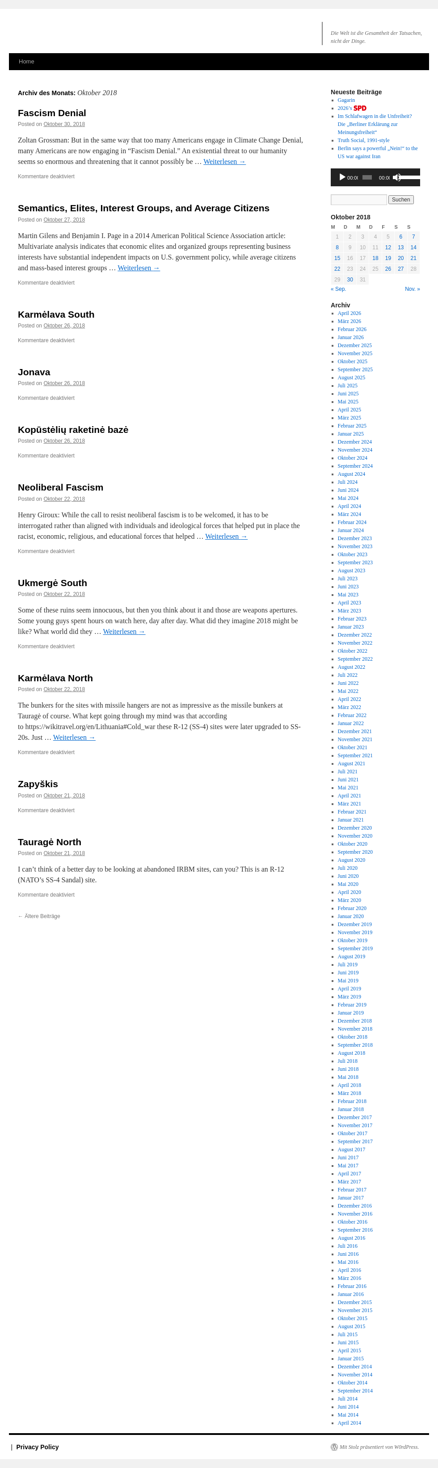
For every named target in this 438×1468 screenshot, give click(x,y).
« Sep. (338, 289)
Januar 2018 (351, 1109)
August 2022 (352, 667)
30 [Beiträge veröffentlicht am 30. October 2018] (350, 280)
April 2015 (349, 1350)
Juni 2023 (348, 586)
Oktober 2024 (352, 458)
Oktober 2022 (352, 651)
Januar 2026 (351, 337)
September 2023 (355, 562)
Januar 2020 (351, 916)
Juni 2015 (348, 1342)
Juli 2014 (348, 1399)
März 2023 (349, 611)
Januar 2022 (351, 723)
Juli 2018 (348, 1061)
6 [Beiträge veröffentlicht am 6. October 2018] (400, 237)
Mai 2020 (348, 884)
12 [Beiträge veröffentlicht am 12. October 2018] (388, 247)
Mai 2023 (348, 594)
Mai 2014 (348, 1415)
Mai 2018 (348, 1077)
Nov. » (412, 289)
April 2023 (349, 603)
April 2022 (349, 699)
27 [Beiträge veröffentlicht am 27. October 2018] (401, 269)
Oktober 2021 (352, 747)
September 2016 (355, 1230)
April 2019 (349, 989)
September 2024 (355, 466)
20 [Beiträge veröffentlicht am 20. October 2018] (401, 258)
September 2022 (355, 659)
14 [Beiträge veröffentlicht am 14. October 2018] (414, 247)
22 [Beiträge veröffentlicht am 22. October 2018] (337, 269)
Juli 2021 (348, 771)
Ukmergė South (52, 583)
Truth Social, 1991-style (364, 140)
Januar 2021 (351, 820)
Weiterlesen (224, 161)
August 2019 (352, 956)
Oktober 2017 (352, 1133)
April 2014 (349, 1423)
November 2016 (355, 1214)
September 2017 (355, 1141)
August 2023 (352, 570)
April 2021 (349, 796)
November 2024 (355, 450)
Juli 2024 (348, 482)
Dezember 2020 (355, 828)
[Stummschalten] (396, 177)
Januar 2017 (351, 1198)
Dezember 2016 (355, 1206)
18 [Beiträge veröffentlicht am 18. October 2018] (375, 258)
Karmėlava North (55, 678)
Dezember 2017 (355, 1117)
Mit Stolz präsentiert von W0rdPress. (379, 1447)
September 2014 (355, 1391)
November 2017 (355, 1125)
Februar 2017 (352, 1190)
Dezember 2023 (355, 538)
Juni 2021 (348, 779)
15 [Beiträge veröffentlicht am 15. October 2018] (337, 258)
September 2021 (355, 755)
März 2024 (349, 514)
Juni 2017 (348, 1157)
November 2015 (355, 1310)
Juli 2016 (348, 1246)
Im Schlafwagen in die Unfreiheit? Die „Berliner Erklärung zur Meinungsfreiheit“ (375, 124)
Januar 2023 (351, 627)
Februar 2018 (352, 1101)
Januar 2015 (351, 1358)
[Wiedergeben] (342, 177)
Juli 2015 (348, 1334)
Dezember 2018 (355, 1021)
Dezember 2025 (355, 345)
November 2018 (355, 1029)
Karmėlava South (56, 314)
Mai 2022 (348, 691)
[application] (375, 177)
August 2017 (352, 1149)
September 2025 (355, 369)
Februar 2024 (352, 522)
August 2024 (352, 474)
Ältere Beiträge (39, 916)
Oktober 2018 (352, 1037)
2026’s (352, 108)
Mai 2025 (348, 401)
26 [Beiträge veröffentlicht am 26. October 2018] (388, 269)
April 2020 (349, 892)
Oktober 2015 (352, 1318)
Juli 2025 (348, 385)
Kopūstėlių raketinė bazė (73, 429)
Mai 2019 (348, 980)
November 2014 (355, 1375)
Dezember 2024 (355, 442)
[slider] (367, 177)
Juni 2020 (348, 876)
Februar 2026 (352, 329)
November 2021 (355, 739)
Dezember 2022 (355, 635)
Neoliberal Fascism (60, 487)
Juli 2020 (348, 868)
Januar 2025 (351, 434)
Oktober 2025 (352, 361)
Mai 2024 (348, 498)
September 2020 (355, 852)
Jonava (34, 372)
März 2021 (349, 804)
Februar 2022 (352, 715)
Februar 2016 (352, 1286)
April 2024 (349, 506)
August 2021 (352, 763)
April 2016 (349, 1270)
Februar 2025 (352, 426)
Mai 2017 (348, 1165)
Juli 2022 (348, 675)
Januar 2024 (351, 530)
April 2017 (349, 1173)
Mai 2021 (348, 787)
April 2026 (349, 313)
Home (26, 61)
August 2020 (352, 860)
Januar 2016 (351, 1294)
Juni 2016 (348, 1254)
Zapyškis (38, 784)
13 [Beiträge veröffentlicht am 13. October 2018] (401, 247)
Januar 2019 (351, 1013)
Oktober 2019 (352, 940)
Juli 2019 (348, 964)
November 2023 (355, 546)
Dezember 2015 (355, 1302)
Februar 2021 (352, 812)
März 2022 (349, 707)
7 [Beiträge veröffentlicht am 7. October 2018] (413, 237)
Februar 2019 (352, 1005)
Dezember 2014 (355, 1366)
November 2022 (355, 643)
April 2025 (349, 410)
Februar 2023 (352, 619)
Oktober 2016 (352, 1222)
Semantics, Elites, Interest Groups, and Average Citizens (144, 208)
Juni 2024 (348, 490)
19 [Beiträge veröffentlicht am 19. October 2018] (388, 258)
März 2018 (349, 1093)
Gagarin (346, 100)
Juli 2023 (348, 578)
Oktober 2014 (352, 1383)
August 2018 (352, 1053)
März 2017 (349, 1182)
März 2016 (349, 1278)
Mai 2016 (348, 1262)
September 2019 (355, 948)
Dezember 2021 (355, 731)
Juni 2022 (348, 683)
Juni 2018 (348, 1069)
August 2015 (352, 1326)
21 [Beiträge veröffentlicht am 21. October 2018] (414, 258)
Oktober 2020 (352, 844)
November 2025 (355, 353)
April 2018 (349, 1085)
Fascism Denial (52, 113)
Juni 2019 (348, 972)
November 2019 (355, 932)
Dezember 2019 (355, 924)
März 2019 (349, 997)
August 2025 (352, 377)
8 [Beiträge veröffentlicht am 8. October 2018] (337, 247)
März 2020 (349, 900)
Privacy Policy (38, 1447)
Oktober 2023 (352, 554)
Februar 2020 (352, 908)
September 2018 (355, 1045)
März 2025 (349, 418)
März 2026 (349, 321)
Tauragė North (49, 842)
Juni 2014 (348, 1407)
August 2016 (352, 1238)
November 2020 (355, 836)
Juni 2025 (348, 393)
